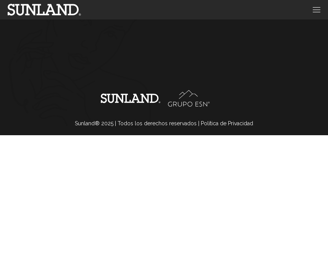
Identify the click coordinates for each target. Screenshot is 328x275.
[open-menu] (315, 9)
